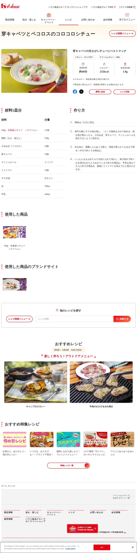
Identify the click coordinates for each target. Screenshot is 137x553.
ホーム (4, 486)
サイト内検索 (126, 7)
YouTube (95, 497)
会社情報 (107, 19)
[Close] (133, 547)
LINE (15, 497)
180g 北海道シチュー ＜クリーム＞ (19, 130)
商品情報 (9, 19)
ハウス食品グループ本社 (102, 7)
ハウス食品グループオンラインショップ (35, 520)
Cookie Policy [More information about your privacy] (70, 549)
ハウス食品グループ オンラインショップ (66, 7)
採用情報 (8, 519)
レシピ (68, 19)
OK (101, 547)
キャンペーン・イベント (49, 21)
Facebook (68, 497)
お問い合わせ (88, 19)
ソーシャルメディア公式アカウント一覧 (121, 497)
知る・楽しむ (29, 19)
